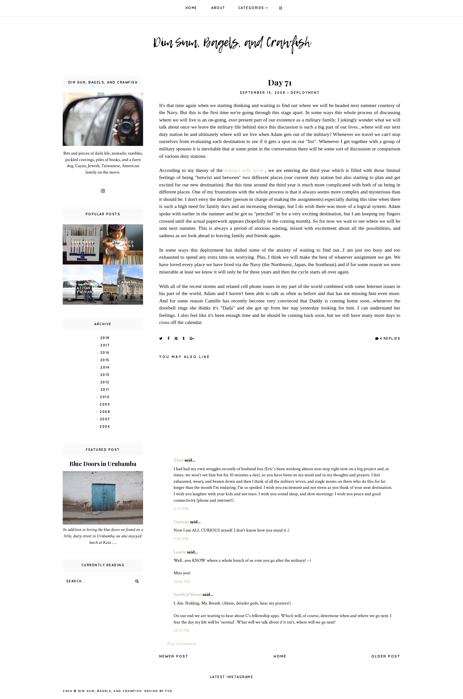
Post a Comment (181, 644)
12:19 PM (181, 630)
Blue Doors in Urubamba (102, 464)
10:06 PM (182, 582)
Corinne (181, 522)
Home (191, 8)
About (218, 8)
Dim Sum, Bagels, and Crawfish (110, 691)
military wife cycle (243, 170)
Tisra (179, 460)
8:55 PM (181, 509)
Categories (251, 8)
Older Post (385, 656)
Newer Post (173, 656)
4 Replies (390, 338)
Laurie (180, 552)
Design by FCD (158, 691)
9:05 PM (181, 539)
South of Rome (188, 594)
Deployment (305, 93)
